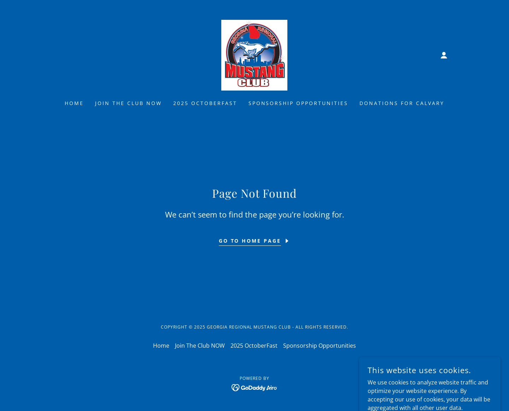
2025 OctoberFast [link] (205, 103)
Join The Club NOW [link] (128, 103)
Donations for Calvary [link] (401, 103)
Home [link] (74, 103)
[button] (444, 55)
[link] (254, 54)
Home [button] (161, 345)
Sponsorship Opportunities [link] (298, 103)
